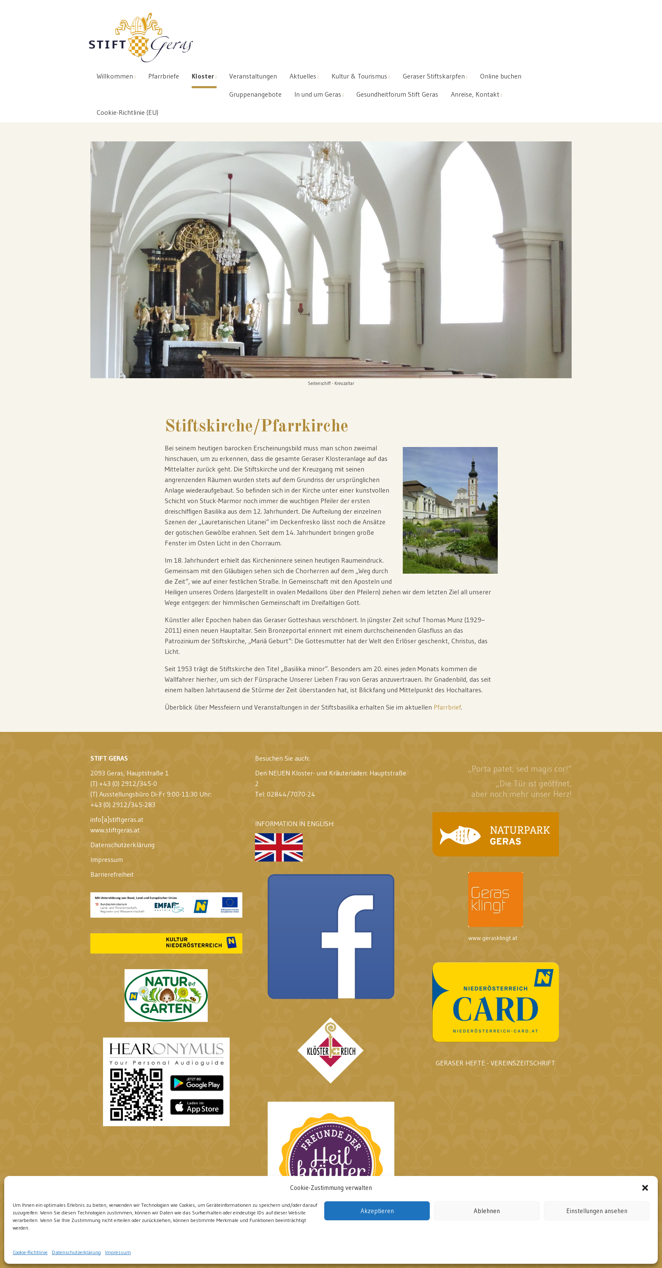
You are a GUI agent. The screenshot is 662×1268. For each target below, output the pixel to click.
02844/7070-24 (291, 794)
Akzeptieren (377, 1211)
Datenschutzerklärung (76, 1252)
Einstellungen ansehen (596, 1211)
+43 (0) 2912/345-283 (122, 804)
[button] (645, 1188)
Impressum (118, 1252)
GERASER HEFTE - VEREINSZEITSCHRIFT (495, 1063)
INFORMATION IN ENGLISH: (294, 840)
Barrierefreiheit (112, 874)
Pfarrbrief (447, 707)
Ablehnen (487, 1211)
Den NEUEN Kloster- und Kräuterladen (310, 773)
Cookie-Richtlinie (30, 1252)
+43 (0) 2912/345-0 (128, 783)
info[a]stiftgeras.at (117, 819)
